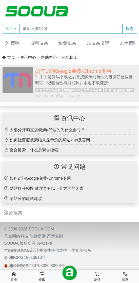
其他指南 (70, 57)
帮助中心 (49, 57)
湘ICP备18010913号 (27, 257)
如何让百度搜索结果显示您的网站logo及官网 (50, 140)
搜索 (130, 28)
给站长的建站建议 (26, 198)
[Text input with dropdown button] (71, 29)
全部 (9, 28)
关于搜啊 (129, 42)
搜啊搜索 (39, 42)
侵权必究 (45, 243)
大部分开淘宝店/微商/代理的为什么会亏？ (47, 130)
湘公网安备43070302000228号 (37, 265)
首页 (11, 57)
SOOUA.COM (41, 229)
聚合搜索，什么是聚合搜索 (34, 150)
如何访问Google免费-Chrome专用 (40, 178)
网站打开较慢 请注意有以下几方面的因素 (47, 188)
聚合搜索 (67, 42)
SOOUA (11, 243)
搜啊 (15, 42)
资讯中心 (28, 57)
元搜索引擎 (98, 42)
